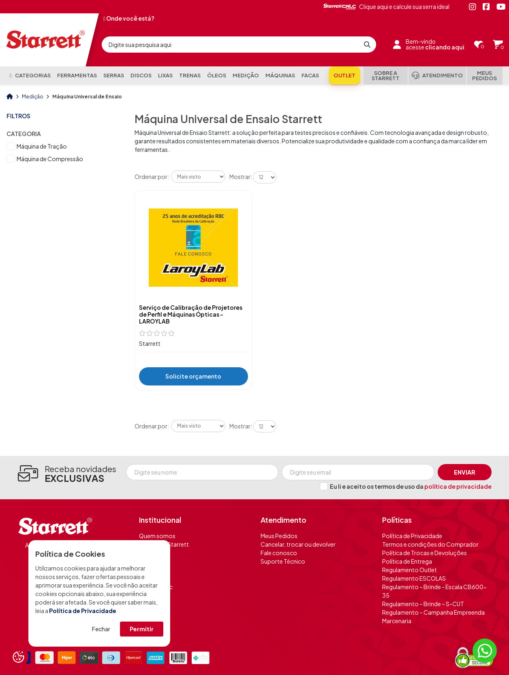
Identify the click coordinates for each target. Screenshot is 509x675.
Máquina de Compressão (50, 158)
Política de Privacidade (82, 610)
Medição (33, 97)
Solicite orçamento (193, 376)
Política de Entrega (407, 561)
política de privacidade (458, 486)
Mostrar (239, 176)
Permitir (142, 628)
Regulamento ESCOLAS (414, 578)
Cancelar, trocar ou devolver (298, 544)
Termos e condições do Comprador (430, 544)
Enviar (464, 472)
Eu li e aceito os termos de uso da (411, 486)
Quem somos (157, 535)
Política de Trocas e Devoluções (424, 552)
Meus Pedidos (279, 535)
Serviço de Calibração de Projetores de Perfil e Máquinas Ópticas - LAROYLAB (190, 314)
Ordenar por (151, 176)
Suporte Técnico (283, 561)
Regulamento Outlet (409, 569)
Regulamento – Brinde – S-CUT (423, 603)
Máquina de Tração (42, 146)
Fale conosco (279, 552)
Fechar (101, 628)
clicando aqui (444, 47)
